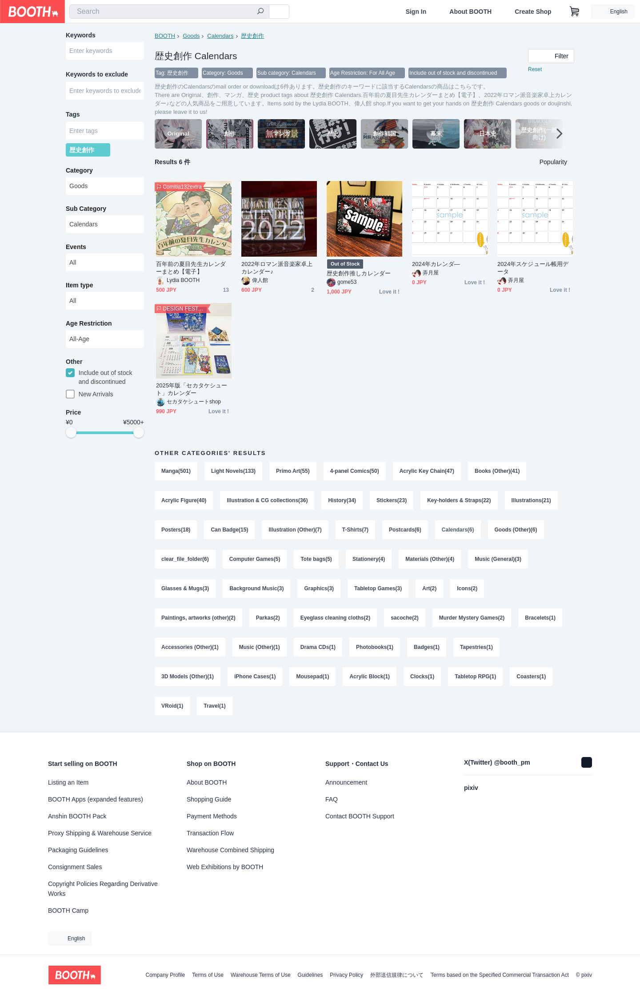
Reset (535, 69)
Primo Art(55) (293, 471)
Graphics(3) (319, 588)
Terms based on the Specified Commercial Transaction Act (500, 975)
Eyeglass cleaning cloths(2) (335, 618)
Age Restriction (89, 323)
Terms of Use (208, 975)
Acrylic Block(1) (369, 676)
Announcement (346, 782)
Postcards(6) (405, 530)
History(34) (342, 500)
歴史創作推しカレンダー (359, 273)
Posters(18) (175, 530)
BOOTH (165, 35)
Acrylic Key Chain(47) (427, 471)
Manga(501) (176, 471)
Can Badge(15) (229, 530)
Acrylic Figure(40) (183, 500)
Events (76, 247)
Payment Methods (212, 816)
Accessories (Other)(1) (190, 647)
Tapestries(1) (476, 647)
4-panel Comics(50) (354, 471)
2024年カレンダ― (436, 264)
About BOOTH (470, 11)
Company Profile (165, 975)
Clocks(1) (422, 676)
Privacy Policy (346, 975)
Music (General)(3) (498, 559)
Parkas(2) (268, 618)
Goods (191, 35)
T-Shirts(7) (355, 530)
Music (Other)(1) (259, 647)
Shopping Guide (209, 799)
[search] (260, 12)
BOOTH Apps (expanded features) (95, 799)
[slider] (71, 432)
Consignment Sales (75, 866)
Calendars (220, 35)
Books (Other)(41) (497, 471)
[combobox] (169, 11)
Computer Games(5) (254, 559)
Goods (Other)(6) (516, 530)
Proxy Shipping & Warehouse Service (100, 833)
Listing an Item (68, 782)
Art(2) (429, 588)
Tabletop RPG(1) (475, 676)
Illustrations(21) (531, 500)
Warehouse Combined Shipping (230, 850)
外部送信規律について (397, 975)
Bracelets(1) (540, 618)
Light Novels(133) (233, 471)
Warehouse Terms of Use (261, 975)
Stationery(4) (368, 559)
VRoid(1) (172, 706)
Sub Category (86, 208)
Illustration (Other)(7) (294, 530)
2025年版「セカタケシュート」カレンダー (191, 389)
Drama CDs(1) (318, 647)
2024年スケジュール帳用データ (532, 268)
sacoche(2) (405, 618)
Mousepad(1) (312, 676)
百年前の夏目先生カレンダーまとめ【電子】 (191, 268)
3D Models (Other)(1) (187, 676)
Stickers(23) (391, 500)
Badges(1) (427, 647)
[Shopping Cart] (574, 11)
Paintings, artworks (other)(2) (198, 618)
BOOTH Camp (68, 910)
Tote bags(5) (316, 559)
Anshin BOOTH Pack (77, 816)
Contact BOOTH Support (359, 816)
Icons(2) (467, 588)
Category (79, 170)
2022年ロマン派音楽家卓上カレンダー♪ (276, 268)
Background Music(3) (256, 588)
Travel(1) (214, 706)
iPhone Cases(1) (255, 676)
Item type (79, 285)
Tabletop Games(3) (378, 588)
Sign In (416, 11)
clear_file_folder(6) (185, 559)
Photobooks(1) (374, 647)
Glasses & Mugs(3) (185, 588)
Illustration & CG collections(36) (267, 500)
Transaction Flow (210, 833)
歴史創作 (252, 35)
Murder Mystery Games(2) (471, 618)
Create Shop (533, 11)
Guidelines (310, 975)
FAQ (331, 799)
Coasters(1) (531, 676)
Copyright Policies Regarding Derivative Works (103, 888)
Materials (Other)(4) (429, 559)
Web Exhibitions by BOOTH (225, 866)
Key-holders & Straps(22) (459, 500)
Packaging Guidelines (78, 850)
